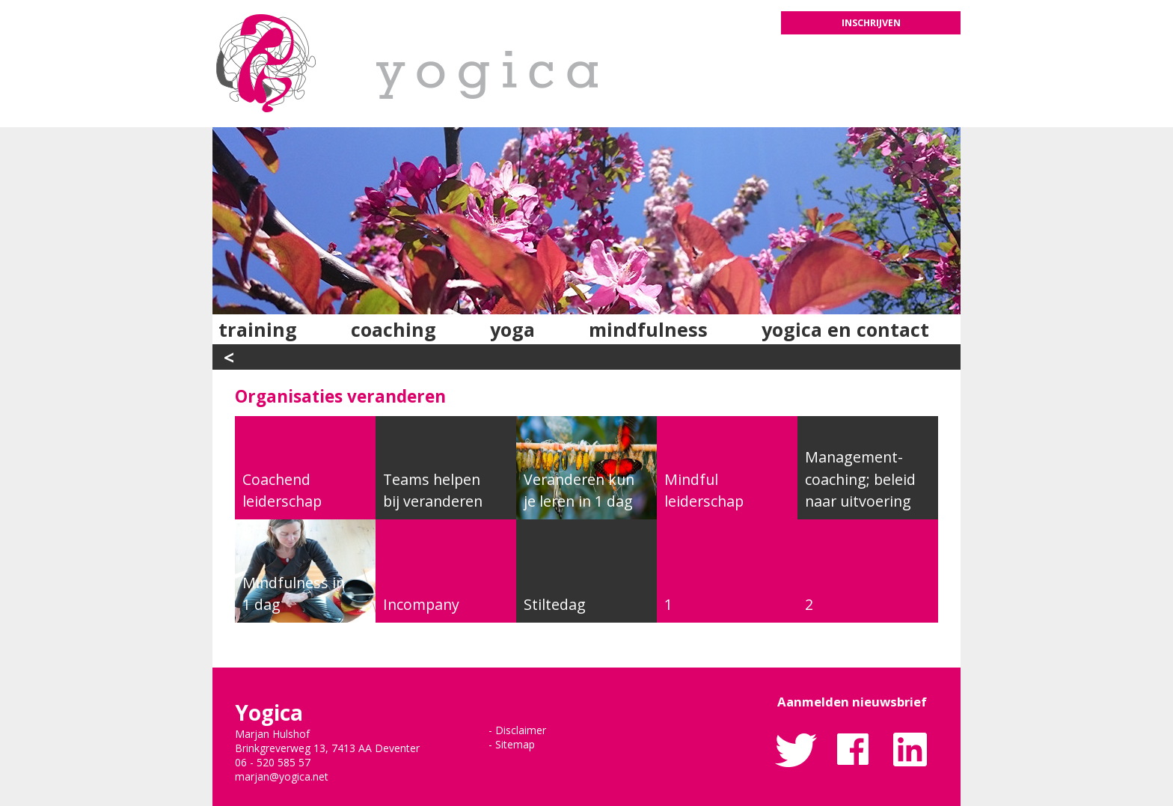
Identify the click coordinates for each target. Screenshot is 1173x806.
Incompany (421, 604)
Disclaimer (520, 730)
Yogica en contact (845, 329)
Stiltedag (555, 604)
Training (257, 329)
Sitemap (515, 744)
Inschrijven (871, 22)
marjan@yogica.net (281, 776)
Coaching (393, 329)
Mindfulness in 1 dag (293, 593)
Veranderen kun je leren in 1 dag (579, 490)
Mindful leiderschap (704, 490)
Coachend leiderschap (282, 490)
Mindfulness (648, 329)
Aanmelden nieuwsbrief (852, 701)
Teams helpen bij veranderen (433, 490)
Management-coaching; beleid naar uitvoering (860, 479)
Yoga (512, 329)
